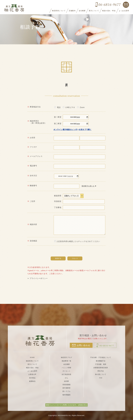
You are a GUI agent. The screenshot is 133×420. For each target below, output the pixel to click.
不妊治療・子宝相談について (100, 357)
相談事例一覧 (66, 361)
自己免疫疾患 (66, 374)
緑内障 (66, 381)
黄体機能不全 (100, 361)
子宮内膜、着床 (100, 364)
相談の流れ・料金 (109, 11)
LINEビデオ (69, 107)
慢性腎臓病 (66, 395)
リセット (75, 258)
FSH (100, 378)
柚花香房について (59, 11)
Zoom (81, 107)
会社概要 (82, 11)
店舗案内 (72, 11)
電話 (57, 107)
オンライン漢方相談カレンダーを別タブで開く (72, 129)
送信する (58, 258)
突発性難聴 (66, 384)
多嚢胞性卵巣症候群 (100, 368)
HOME (32, 357)
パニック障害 (66, 368)
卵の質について (100, 374)
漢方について (94, 11)
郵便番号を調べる (88, 186)
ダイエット (66, 371)
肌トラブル (66, 391)
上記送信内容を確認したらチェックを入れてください (77, 241)
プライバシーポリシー (39, 278)
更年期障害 (66, 388)
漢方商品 (32, 378)
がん (66, 378)
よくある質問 (124, 11)
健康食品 (32, 381)
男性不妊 (100, 371)
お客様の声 (32, 374)
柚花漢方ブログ (66, 357)
